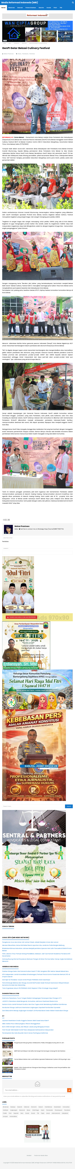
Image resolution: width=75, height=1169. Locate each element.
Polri (10, 1113)
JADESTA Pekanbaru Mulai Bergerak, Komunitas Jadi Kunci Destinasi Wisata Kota (30, 1001)
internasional (56, 1113)
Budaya (13, 1107)
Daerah (19, 1107)
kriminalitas (13, 1116)
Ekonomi (34, 1107)
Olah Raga (35, 1110)
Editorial (26, 1107)
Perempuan (58, 1110)
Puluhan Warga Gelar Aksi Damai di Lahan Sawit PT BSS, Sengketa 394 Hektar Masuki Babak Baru (35, 971)
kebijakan (65, 1113)
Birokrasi (5, 1107)
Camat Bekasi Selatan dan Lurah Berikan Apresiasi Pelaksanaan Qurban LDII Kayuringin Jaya (42, 1059)
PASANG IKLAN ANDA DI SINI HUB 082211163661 (22, 617)
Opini (42, 1110)
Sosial (27, 1113)
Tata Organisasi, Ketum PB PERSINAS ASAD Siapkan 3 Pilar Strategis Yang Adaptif (30, 988)
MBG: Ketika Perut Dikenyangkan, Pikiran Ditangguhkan (21, 1024)
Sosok (33, 1113)
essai (48, 1113)
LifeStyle (5, 1110)
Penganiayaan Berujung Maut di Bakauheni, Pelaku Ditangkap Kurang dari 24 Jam (39, 1043)
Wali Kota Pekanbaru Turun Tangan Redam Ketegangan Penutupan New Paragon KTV (32, 998)
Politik (5, 1113)
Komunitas (66, 1107)
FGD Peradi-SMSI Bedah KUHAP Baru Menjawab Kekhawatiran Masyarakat (28, 1030)
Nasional (22, 1110)
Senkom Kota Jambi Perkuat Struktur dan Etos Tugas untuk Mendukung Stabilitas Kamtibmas (34, 1004)
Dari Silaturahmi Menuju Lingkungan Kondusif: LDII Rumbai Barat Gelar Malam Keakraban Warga (35, 1011)
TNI (38, 1113)
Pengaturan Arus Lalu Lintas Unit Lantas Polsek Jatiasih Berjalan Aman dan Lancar (30, 942)
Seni (22, 1113)
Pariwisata (25, 54)
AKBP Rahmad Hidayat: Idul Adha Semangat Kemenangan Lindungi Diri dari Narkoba (39, 1051)
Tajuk (42, 1113)
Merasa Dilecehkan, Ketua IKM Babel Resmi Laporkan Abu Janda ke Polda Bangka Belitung (33, 945)
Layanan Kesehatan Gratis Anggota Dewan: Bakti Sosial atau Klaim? (25, 1021)
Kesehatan (57, 1107)
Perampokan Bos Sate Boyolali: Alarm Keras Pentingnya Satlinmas (25, 1033)
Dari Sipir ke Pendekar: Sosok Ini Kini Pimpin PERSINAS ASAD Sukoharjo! (26, 980)
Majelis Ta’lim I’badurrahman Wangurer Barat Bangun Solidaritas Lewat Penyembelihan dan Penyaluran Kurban (42, 1068)
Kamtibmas (48, 1107)
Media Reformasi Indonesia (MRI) (24, 1163)
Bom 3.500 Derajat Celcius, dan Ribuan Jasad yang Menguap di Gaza (25, 1027)
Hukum (41, 1107)
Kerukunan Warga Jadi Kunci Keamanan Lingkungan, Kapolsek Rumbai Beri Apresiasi (31, 1007)
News (20, 54)
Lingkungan (13, 1110)
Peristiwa (32, 54)
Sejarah (16, 1113)
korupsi (5, 1116)
